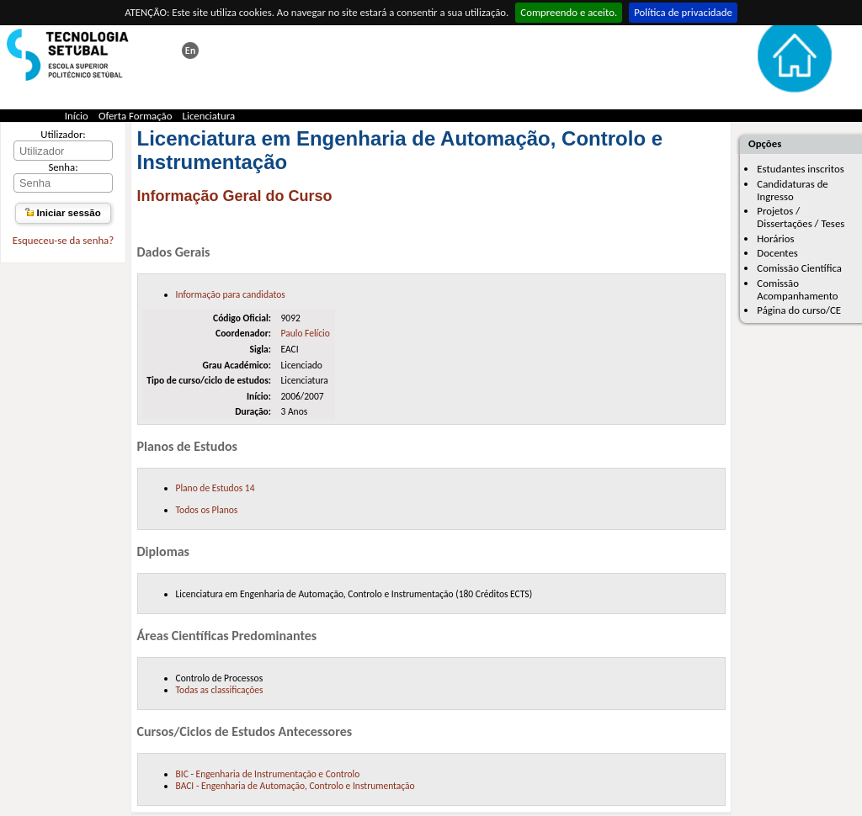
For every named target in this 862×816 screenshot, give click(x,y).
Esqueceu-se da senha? (63, 240)
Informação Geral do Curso (235, 196)
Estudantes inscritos (800, 168)
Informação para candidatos (230, 294)
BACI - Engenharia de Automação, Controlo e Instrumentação (295, 786)
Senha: (62, 167)
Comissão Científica (799, 268)
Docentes (777, 252)
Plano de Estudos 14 (215, 488)
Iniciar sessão (62, 213)
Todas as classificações (219, 690)
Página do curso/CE (799, 310)
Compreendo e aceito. (568, 12)
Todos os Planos (207, 510)
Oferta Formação (135, 115)
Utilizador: (63, 134)
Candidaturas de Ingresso (792, 190)
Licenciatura (209, 115)
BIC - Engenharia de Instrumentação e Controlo (268, 774)
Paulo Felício (304, 333)
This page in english (190, 50)
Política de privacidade (683, 12)
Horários (775, 238)
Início (76, 115)
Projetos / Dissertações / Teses (800, 217)
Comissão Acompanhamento (797, 289)
